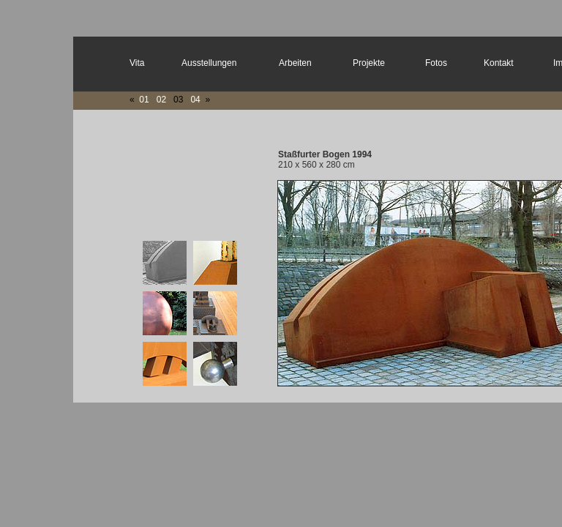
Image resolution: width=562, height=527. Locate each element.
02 (161, 99)
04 (194, 99)
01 (144, 99)
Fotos (436, 63)
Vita (137, 63)
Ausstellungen (208, 63)
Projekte (369, 63)
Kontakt (499, 63)
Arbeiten (295, 63)
